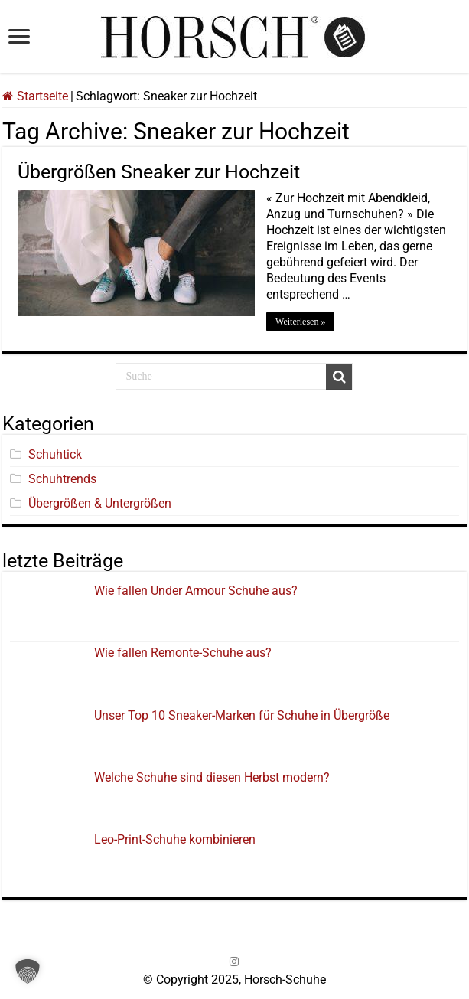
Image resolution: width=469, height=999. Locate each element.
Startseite (35, 96)
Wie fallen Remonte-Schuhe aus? (183, 652)
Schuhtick (55, 454)
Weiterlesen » (300, 321)
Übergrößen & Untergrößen (99, 503)
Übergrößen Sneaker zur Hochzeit (159, 172)
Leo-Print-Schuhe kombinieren (175, 839)
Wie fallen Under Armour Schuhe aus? (196, 590)
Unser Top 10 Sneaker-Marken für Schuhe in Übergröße (241, 715)
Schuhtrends (62, 479)
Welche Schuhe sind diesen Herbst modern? (212, 777)
